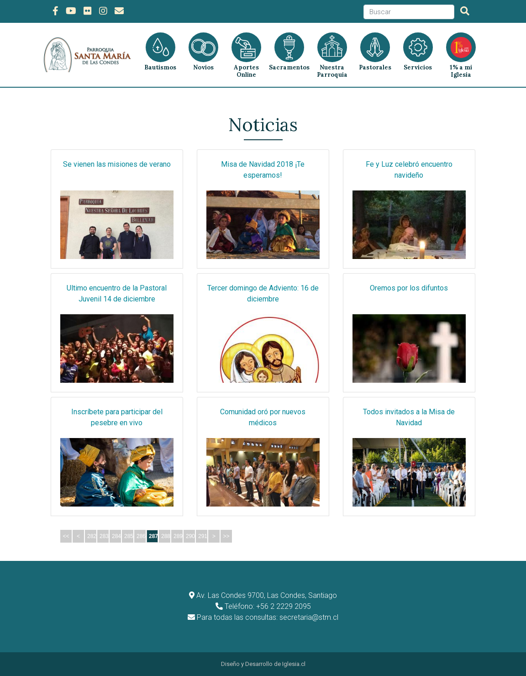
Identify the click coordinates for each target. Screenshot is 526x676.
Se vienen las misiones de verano (117, 164)
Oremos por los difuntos (409, 288)
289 (178, 536)
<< (66, 536)
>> (226, 536)
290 (190, 536)
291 (202, 536)
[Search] (408, 12)
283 (104, 536)
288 (165, 536)
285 (128, 536)
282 (91, 536)
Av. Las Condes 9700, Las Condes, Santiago (266, 595)
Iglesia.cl (293, 663)
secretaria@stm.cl (308, 617)
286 (141, 536)
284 (116, 536)
